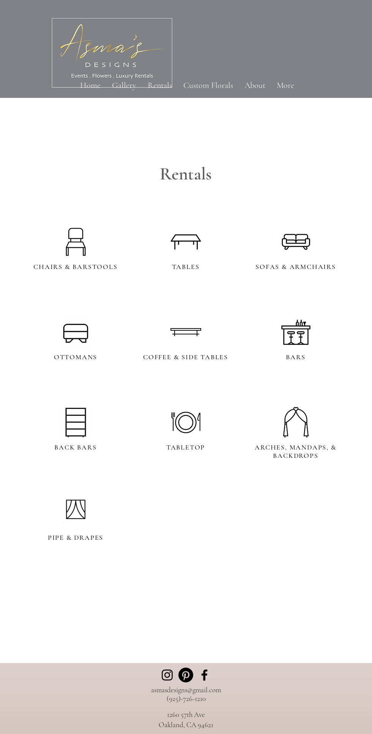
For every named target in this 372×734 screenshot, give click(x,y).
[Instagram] (167, 675)
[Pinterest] (185, 675)
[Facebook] (204, 675)
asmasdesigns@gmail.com (186, 689)
